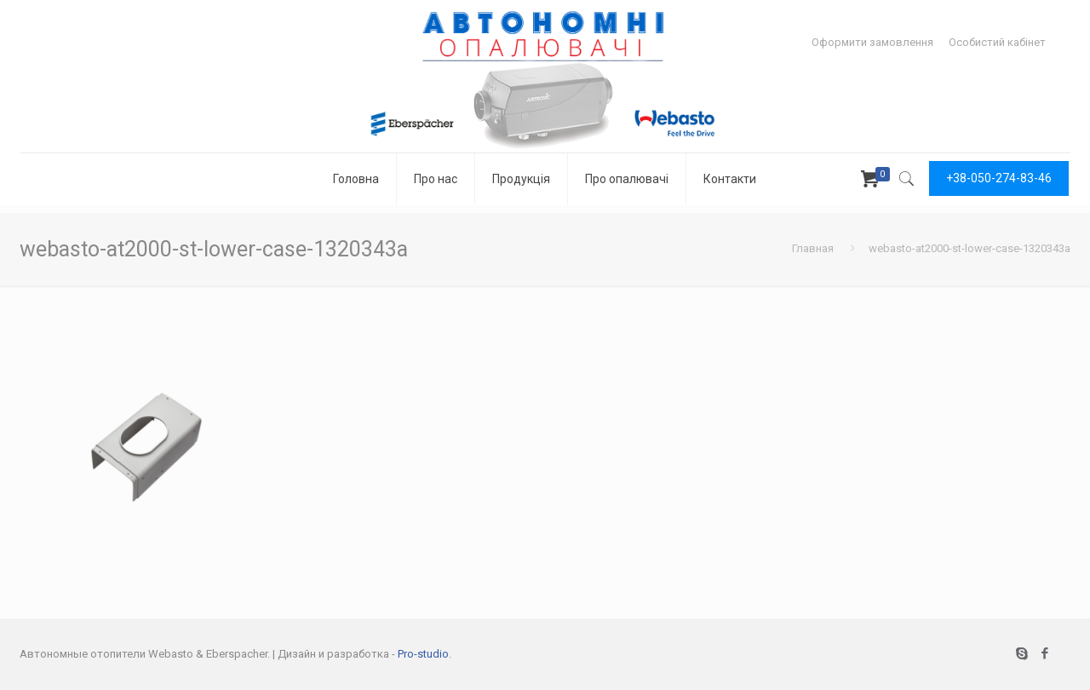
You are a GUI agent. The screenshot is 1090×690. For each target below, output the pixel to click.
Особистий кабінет (997, 42)
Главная (813, 248)
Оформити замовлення (872, 42)
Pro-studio (423, 653)
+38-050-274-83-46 (999, 178)
